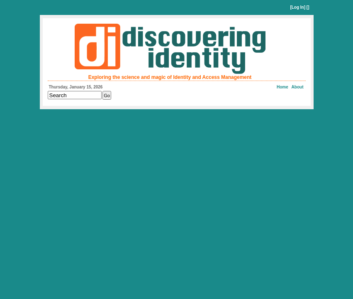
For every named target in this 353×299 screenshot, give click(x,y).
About (298, 87)
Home (282, 87)
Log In (298, 7)
